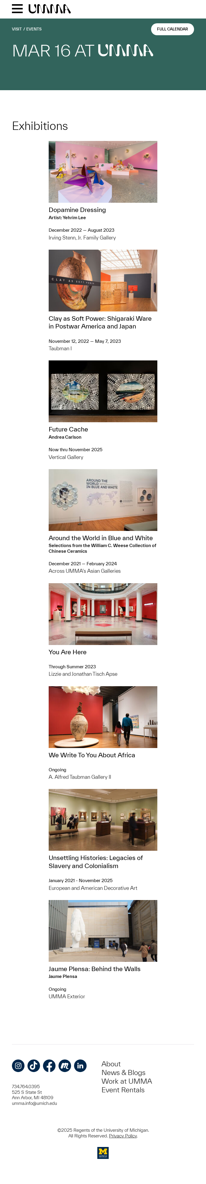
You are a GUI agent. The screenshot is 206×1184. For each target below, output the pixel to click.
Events (33, 29)
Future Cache (68, 429)
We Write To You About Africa (92, 754)
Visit (17, 29)
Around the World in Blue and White (101, 537)
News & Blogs (123, 1072)
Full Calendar (172, 29)
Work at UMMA (127, 1081)
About (111, 1064)
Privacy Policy (123, 1135)
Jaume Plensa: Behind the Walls (95, 968)
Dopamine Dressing (77, 209)
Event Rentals (123, 1090)
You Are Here (68, 651)
